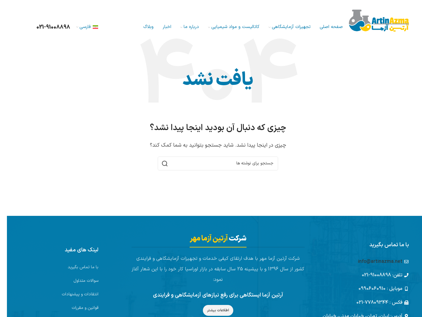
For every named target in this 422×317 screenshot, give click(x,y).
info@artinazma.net (373, 261)
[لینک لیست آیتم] (68, 267)
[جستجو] (20, 27)
